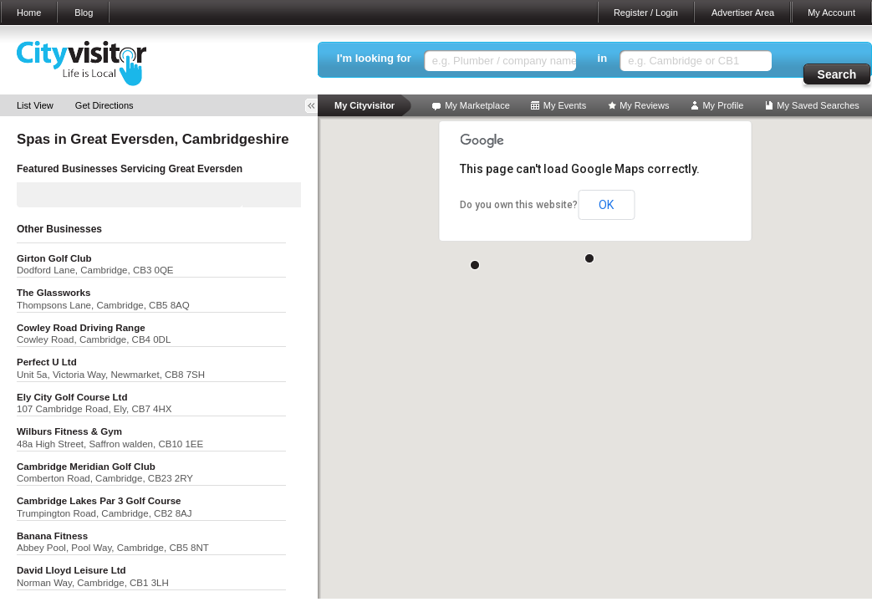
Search (837, 74)
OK (606, 205)
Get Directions (104, 105)
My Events (564, 105)
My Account (831, 13)
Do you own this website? (519, 205)
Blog (83, 13)
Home (29, 13)
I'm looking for (374, 58)
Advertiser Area (742, 13)
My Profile (722, 105)
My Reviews (644, 105)
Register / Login (646, 13)
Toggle (317, 106)
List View (35, 105)
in (603, 58)
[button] (589, 258)
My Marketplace (477, 105)
